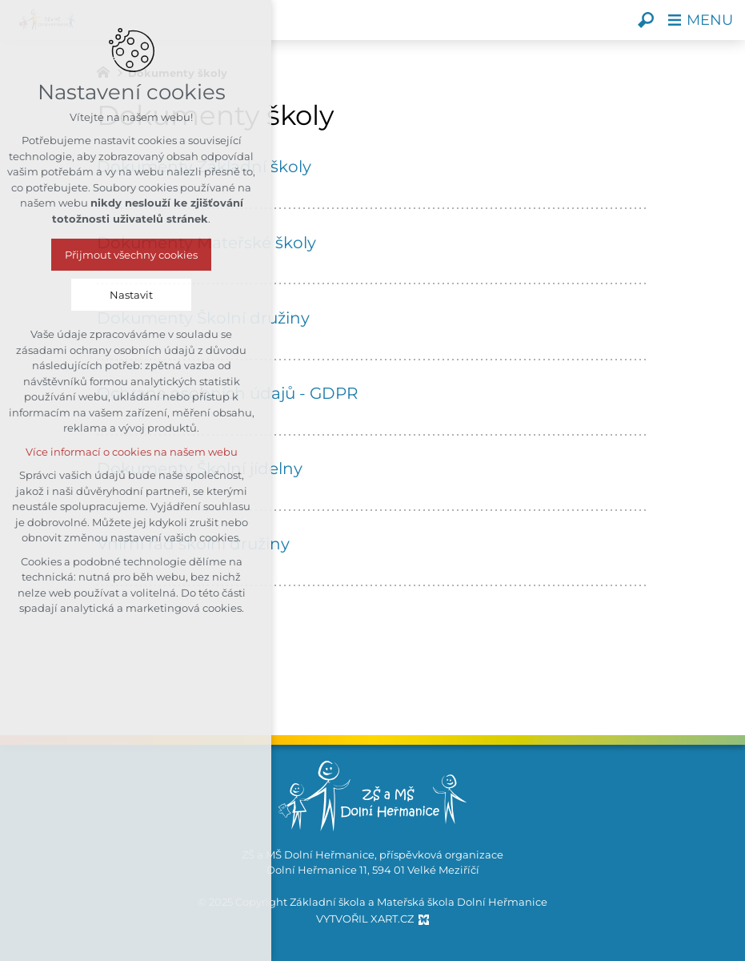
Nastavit (96, 294)
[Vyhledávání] (646, 20)
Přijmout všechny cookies (96, 254)
